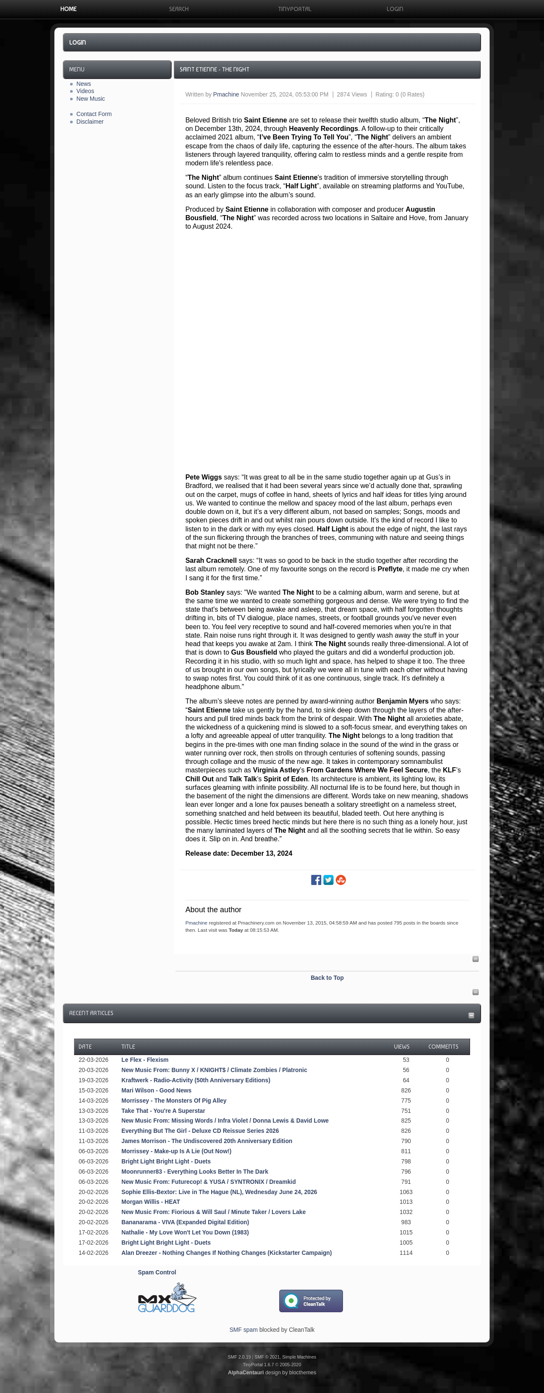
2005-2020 (290, 1364)
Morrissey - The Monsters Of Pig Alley (174, 1101)
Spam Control (157, 1272)
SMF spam (244, 1330)
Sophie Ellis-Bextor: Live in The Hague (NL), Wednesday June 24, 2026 (219, 1192)
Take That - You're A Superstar (163, 1111)
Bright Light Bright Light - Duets (166, 1161)
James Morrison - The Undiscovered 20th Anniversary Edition (207, 1141)
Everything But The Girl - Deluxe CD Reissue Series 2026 (200, 1131)
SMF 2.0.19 (239, 1356)
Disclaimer (90, 122)
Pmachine (226, 94)
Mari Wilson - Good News (157, 1090)
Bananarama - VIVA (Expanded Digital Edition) (185, 1222)
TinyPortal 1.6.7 (258, 1364)
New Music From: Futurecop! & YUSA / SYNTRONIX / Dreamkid (209, 1182)
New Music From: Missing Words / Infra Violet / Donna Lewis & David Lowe (225, 1121)
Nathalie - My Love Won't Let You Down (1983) (185, 1232)
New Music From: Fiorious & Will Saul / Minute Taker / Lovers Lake (214, 1212)
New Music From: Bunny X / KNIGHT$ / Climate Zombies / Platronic (214, 1070)
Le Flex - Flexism (145, 1060)
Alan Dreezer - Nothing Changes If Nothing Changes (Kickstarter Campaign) (227, 1253)
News (83, 84)
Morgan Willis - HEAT (151, 1202)
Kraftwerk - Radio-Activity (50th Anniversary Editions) (196, 1080)
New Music (90, 99)
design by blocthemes (272, 1373)
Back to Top (327, 978)
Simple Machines (299, 1356)
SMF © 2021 (267, 1356)
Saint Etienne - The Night (214, 69)
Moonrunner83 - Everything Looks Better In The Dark (195, 1172)
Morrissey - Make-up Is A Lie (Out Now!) (177, 1151)
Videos (85, 91)
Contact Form (94, 114)
